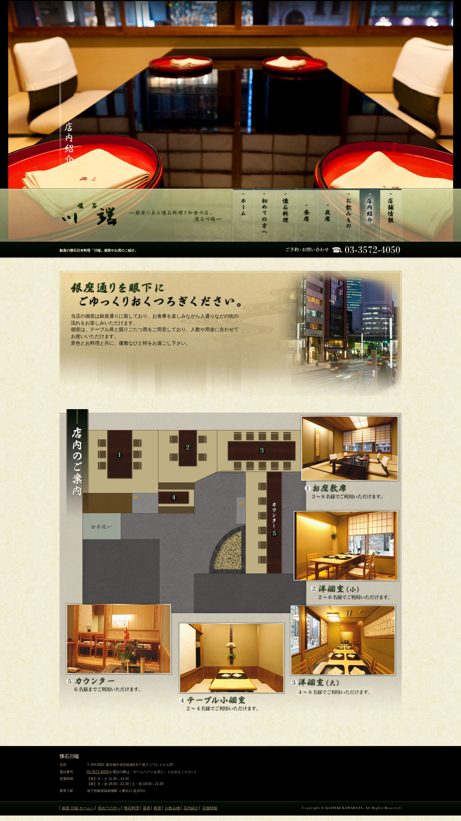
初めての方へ (264, 215)
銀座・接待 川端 (243, 215)
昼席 (306, 215)
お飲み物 (348, 215)
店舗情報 (391, 215)
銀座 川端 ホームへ (78, 808)
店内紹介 (369, 215)
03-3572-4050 (97, 772)
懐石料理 (285, 215)
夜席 (327, 215)
